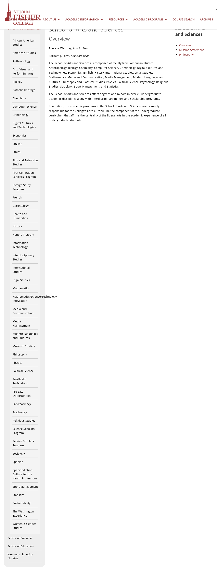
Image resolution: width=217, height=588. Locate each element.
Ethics (16, 152)
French (17, 197)
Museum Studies (24, 346)
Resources (116, 19)
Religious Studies (24, 420)
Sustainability (22, 503)
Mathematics (21, 288)
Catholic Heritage (24, 90)
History (17, 226)
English (17, 144)
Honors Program (23, 234)
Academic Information (82, 19)
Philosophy (20, 354)
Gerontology (21, 206)
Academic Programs (148, 19)
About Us (49, 19)
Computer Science (25, 106)
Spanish (18, 462)
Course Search (183, 19)
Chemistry (19, 98)
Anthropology (21, 61)
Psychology (20, 412)
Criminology (20, 115)
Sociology (19, 453)
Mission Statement (191, 50)
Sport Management (25, 486)
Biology (17, 82)
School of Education (21, 546)
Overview (185, 45)
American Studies (24, 53)
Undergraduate (22, 19)
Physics (17, 363)
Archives (206, 19)
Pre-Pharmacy (22, 404)
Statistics (18, 495)
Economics (20, 135)
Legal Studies (21, 280)
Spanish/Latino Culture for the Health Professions (25, 474)
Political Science (23, 371)
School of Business (20, 538)
